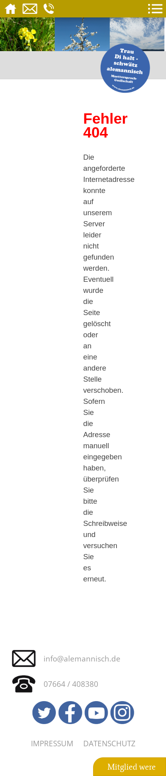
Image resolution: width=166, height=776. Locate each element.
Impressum (52, 743)
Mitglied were (131, 767)
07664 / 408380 (71, 684)
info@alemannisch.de (82, 658)
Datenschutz (109, 743)
